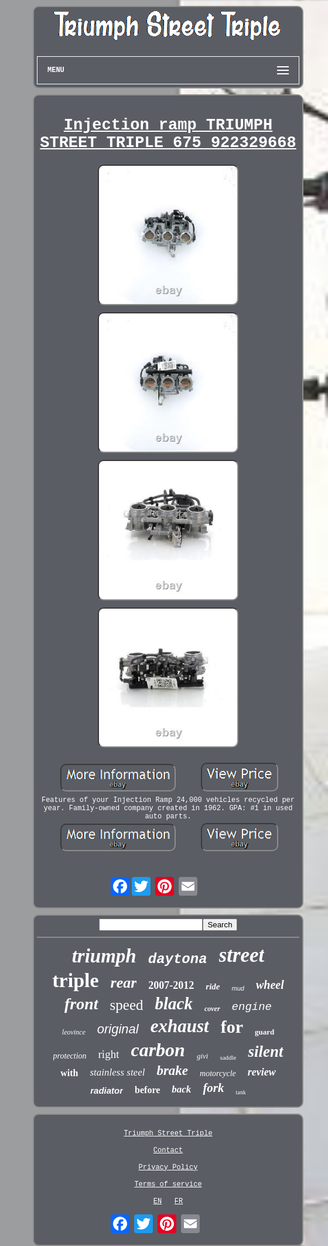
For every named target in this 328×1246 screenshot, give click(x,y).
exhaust (180, 1026)
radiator (106, 1090)
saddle (228, 1057)
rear (124, 982)
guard (264, 1031)
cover (212, 1009)
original (118, 1029)
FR (179, 1201)
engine (252, 1007)
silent (265, 1051)
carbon (157, 1049)
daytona (177, 959)
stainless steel (117, 1072)
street (242, 955)
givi (203, 1056)
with (69, 1073)
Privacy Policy (168, 1167)
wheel (270, 984)
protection (70, 1056)
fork (213, 1088)
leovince (74, 1032)
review (262, 1072)
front (81, 1004)
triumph (104, 956)
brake (172, 1070)
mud (238, 988)
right (108, 1054)
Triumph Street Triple (168, 1133)
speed (127, 1005)
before (147, 1090)
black (173, 1003)
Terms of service (167, 1184)
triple (75, 980)
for (232, 1026)
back (181, 1089)
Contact (168, 1150)
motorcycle (218, 1073)
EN (157, 1201)
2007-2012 (171, 985)
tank (241, 1092)
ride (213, 986)
